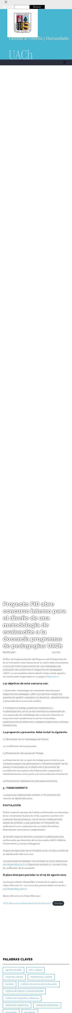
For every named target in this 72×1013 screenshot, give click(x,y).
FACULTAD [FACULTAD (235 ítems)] (9, 984)
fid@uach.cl (53, 676)
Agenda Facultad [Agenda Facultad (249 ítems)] (13, 970)
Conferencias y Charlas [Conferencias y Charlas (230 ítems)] (41, 977)
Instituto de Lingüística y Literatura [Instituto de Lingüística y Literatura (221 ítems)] (22, 998)
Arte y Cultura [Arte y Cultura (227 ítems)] (35, 970)
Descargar (58, 903)
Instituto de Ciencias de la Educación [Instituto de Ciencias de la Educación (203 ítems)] (39, 984)
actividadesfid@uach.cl (15, 864)
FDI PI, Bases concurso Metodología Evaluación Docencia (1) (27, 903)
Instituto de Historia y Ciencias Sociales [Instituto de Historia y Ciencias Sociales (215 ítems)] (24, 991)
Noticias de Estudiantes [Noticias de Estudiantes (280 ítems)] (47, 1005)
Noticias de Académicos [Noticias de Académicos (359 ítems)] (17, 1005)
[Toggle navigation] (6, 2)
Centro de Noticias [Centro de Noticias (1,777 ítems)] (14, 977)
